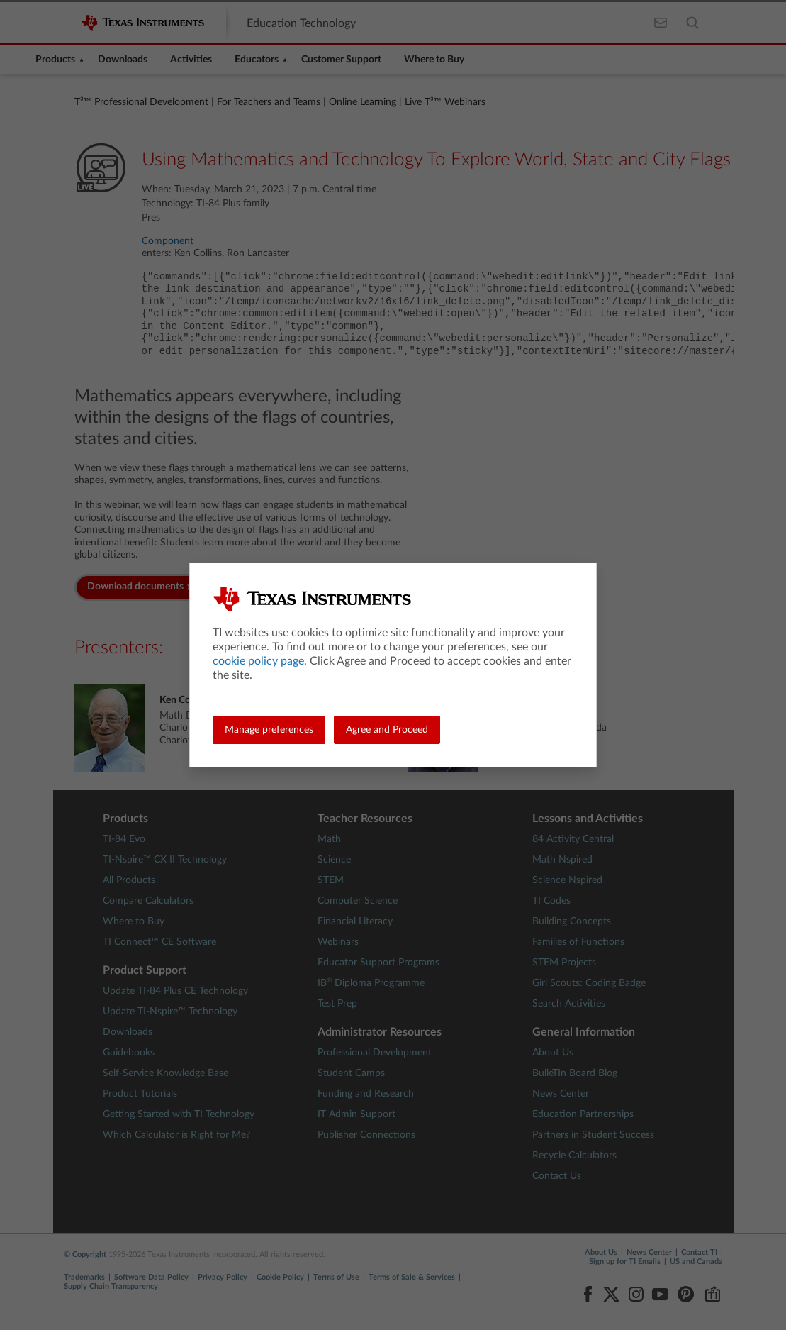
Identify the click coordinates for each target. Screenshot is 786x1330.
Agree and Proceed (387, 730)
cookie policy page (258, 661)
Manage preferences (269, 730)
